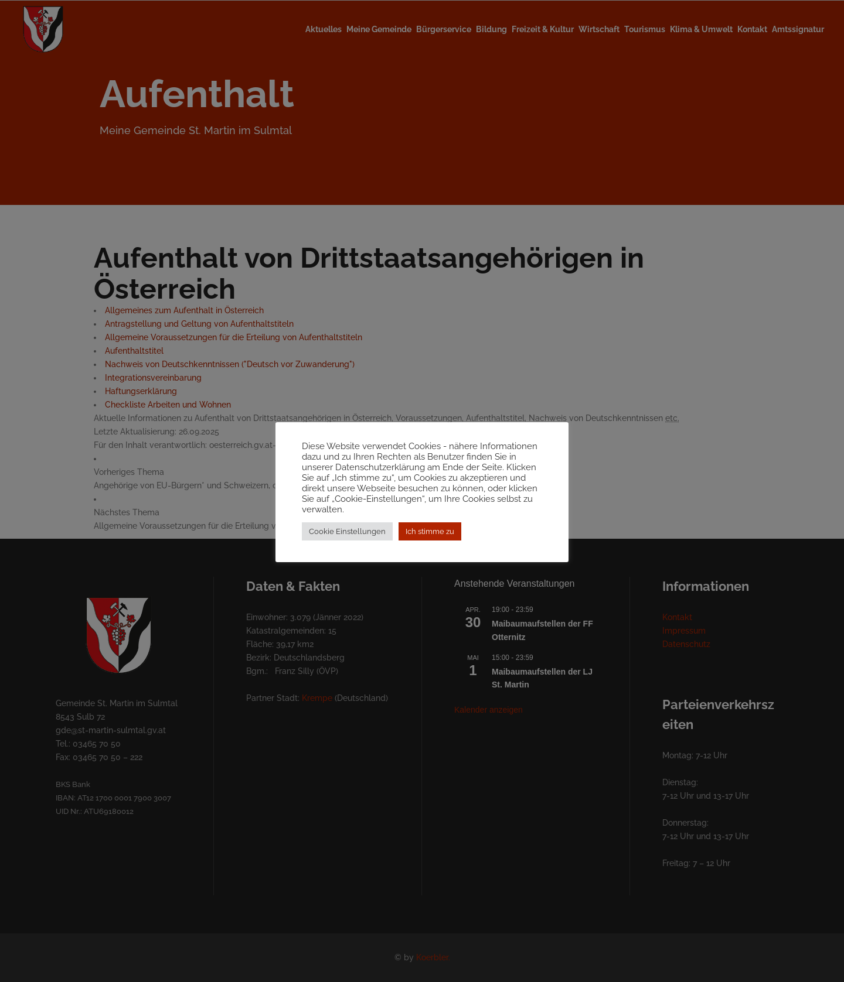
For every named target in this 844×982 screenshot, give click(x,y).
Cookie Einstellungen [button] (347, 536)
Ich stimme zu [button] (430, 536)
